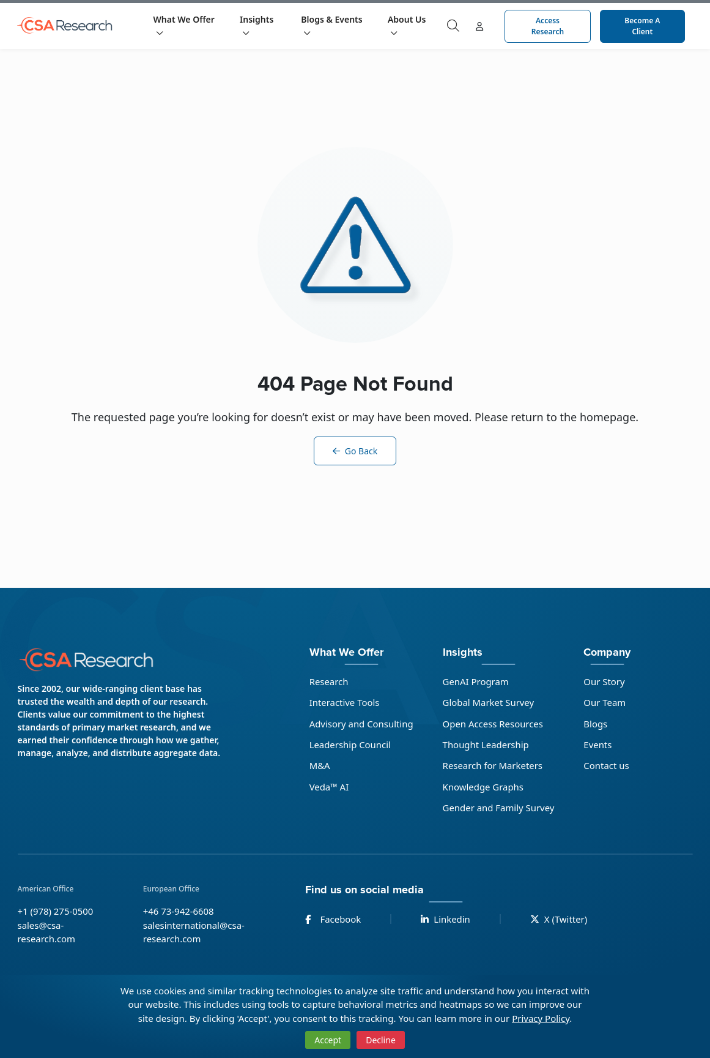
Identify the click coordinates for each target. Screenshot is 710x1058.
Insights (256, 25)
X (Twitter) (559, 920)
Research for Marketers (493, 766)
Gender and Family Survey (499, 808)
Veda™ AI (329, 787)
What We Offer (184, 25)
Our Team (605, 702)
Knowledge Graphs (483, 787)
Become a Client (642, 26)
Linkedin (446, 920)
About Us (407, 25)
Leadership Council (350, 744)
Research (328, 681)
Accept (327, 1040)
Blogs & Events (331, 25)
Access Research (547, 26)
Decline (381, 1040)
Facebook (333, 920)
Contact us (607, 766)
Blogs (596, 724)
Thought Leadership (486, 744)
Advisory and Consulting (361, 724)
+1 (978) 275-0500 (56, 912)
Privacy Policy (540, 1018)
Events (598, 744)
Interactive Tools (344, 702)
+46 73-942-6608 (179, 912)
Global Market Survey (488, 702)
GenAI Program (476, 681)
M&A (319, 766)
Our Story (605, 681)
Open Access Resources (493, 724)
